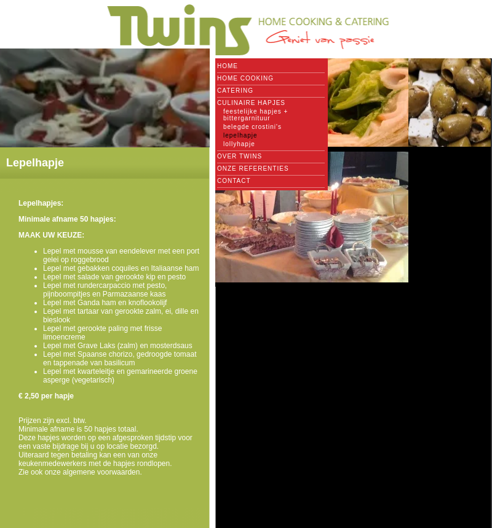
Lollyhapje (239, 144)
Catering (235, 90)
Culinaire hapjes (251, 102)
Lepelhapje (240, 135)
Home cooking (245, 78)
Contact (234, 180)
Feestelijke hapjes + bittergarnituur (255, 115)
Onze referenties (253, 168)
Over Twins (239, 156)
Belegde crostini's (252, 126)
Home (227, 66)
